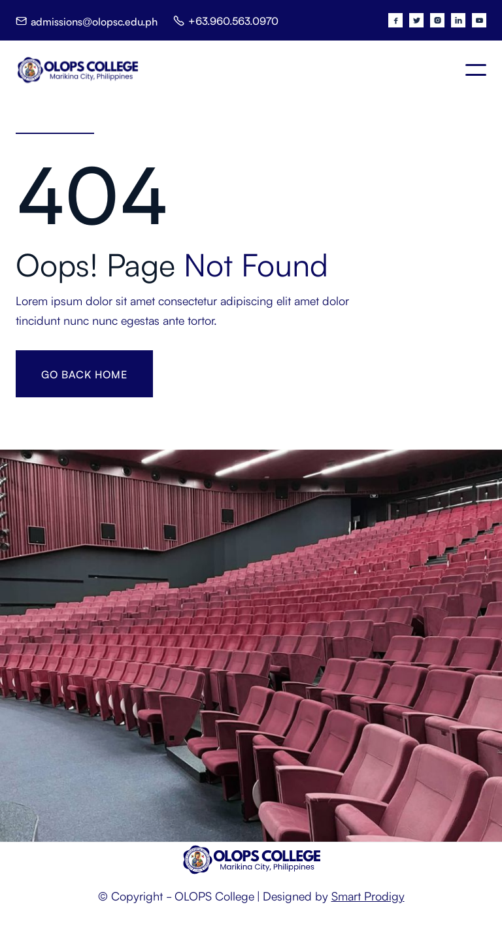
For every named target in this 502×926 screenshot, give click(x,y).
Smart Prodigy (368, 895)
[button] (475, 70)
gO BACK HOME (84, 374)
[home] (77, 70)
